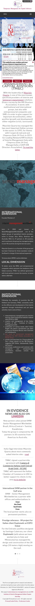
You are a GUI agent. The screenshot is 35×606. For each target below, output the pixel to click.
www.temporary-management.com (18, 592)
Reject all (17, 81)
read (27, 454)
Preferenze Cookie (24, 601)
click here (24, 258)
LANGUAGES (27, 1)
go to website (20, 480)
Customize (7, 81)
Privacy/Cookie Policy (11, 601)
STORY (6, 57)
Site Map (17, 596)
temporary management (13, 100)
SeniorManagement (8, 231)
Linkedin (17, 416)
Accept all (27, 81)
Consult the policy (7, 77)
